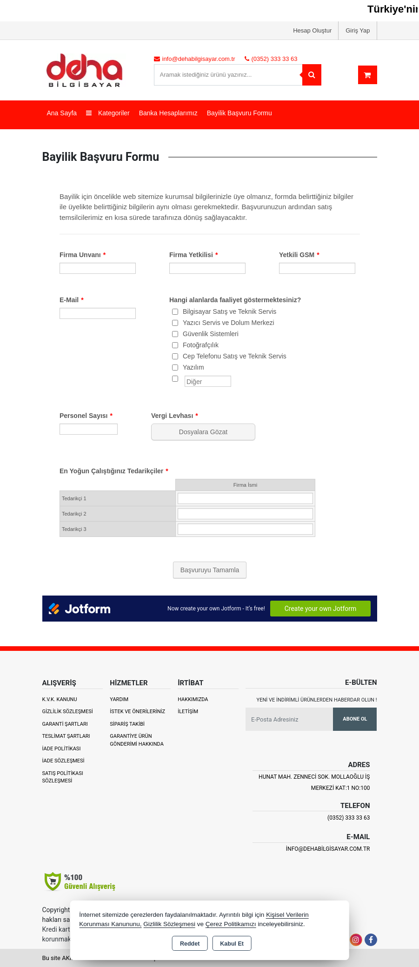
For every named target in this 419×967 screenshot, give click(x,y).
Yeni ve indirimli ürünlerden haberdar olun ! (317, 700)
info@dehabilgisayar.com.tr (328, 849)
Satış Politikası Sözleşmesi (62, 777)
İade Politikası (61, 749)
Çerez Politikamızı (231, 924)
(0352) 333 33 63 (348, 818)
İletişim (188, 712)
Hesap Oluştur (312, 30)
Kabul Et (232, 944)
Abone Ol (355, 719)
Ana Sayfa (62, 113)
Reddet (190, 944)
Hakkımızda (193, 699)
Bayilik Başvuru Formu (239, 113)
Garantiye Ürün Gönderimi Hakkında (137, 740)
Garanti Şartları (65, 724)
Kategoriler (108, 113)
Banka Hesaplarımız (168, 113)
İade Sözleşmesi (63, 761)
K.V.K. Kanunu (59, 699)
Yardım (119, 699)
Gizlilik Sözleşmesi (67, 712)
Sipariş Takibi (127, 724)
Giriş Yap (358, 30)
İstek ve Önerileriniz (137, 712)
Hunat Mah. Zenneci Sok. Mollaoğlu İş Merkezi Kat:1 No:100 (314, 782)
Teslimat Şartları (66, 736)
